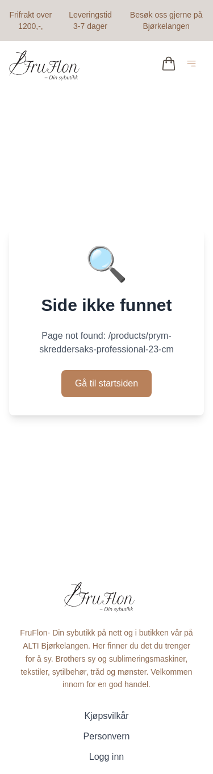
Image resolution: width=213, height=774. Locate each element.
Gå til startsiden (106, 383)
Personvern (106, 736)
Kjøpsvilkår (106, 716)
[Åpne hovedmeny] (193, 65)
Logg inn (106, 757)
